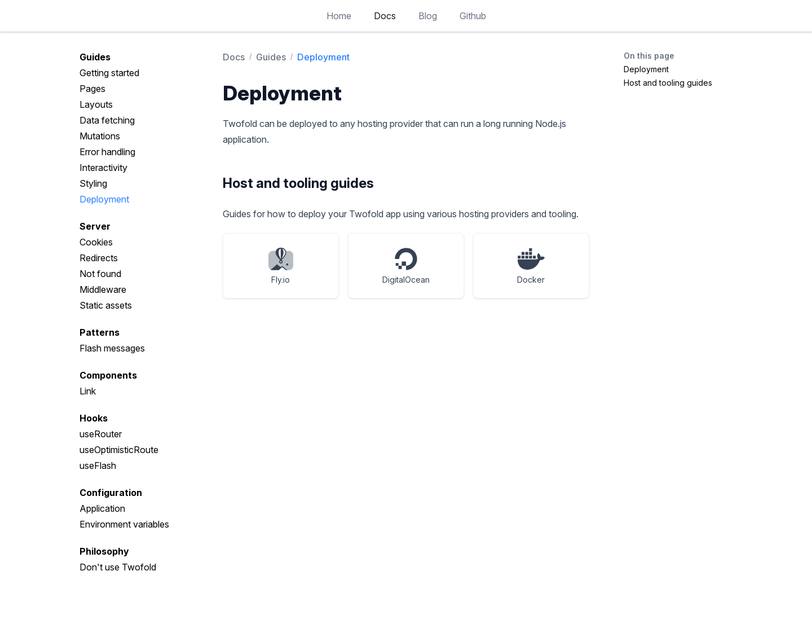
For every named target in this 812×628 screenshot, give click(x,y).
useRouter (101, 434)
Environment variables (124, 524)
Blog (427, 15)
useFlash (98, 465)
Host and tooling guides (668, 82)
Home (338, 15)
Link (88, 391)
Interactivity (103, 167)
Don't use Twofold (118, 567)
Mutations (100, 136)
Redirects (99, 258)
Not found (100, 273)
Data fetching (107, 120)
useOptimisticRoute (119, 449)
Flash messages (112, 348)
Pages (92, 88)
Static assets (106, 305)
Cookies (96, 242)
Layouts (96, 104)
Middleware (103, 289)
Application (102, 508)
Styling (93, 183)
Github (473, 15)
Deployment (104, 199)
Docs (385, 15)
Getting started (109, 72)
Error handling (107, 151)
